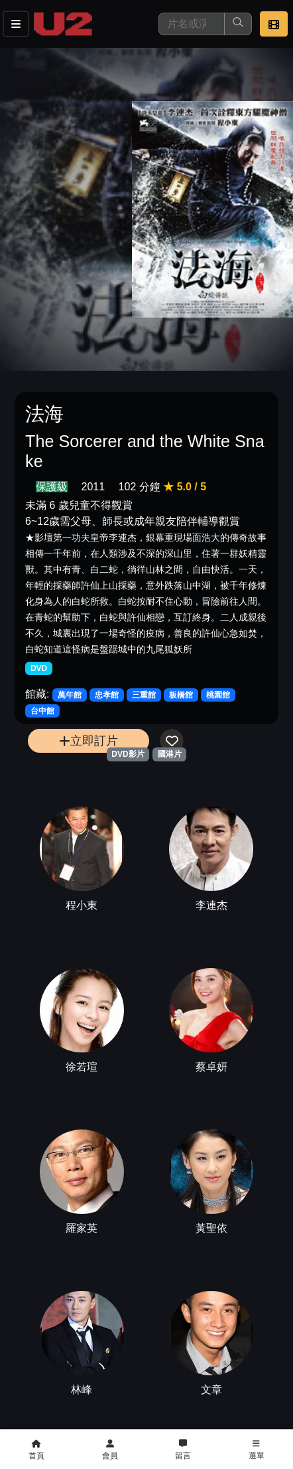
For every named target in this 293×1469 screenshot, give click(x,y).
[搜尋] (191, 24)
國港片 (170, 754)
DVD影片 (127, 754)
